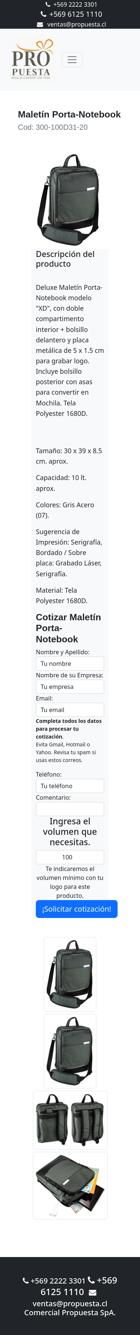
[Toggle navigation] (72, 59)
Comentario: (53, 797)
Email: (44, 698)
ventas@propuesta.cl (71, 24)
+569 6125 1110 (71, 14)
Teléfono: (49, 774)
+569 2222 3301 (71, 4)
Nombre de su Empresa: (69, 675)
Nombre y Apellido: (63, 652)
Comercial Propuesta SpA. (70, 1312)
